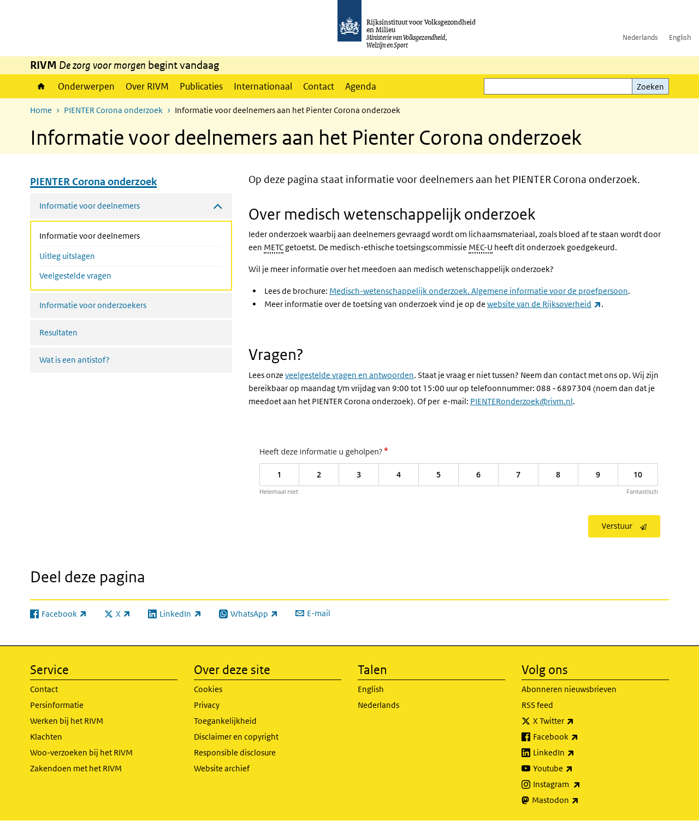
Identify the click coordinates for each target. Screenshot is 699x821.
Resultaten (58, 332)
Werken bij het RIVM (66, 721)
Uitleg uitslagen (67, 256)
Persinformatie (57, 705)
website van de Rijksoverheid (544, 304)
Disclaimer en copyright (236, 736)
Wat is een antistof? (74, 360)
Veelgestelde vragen (75, 275)
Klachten (46, 736)
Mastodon (579, 800)
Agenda (360, 86)
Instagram (581, 784)
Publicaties (201, 86)
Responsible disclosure (235, 752)
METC (273, 247)
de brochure (303, 291)
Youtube (577, 768)
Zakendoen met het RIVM (76, 768)
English (680, 37)
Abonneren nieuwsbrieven (569, 689)
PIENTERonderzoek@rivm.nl (521, 401)
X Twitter (577, 721)
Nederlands (640, 37)
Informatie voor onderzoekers (92, 305)
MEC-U (481, 247)
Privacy (207, 705)
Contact (318, 86)
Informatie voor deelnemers (118, 235)
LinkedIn (578, 752)
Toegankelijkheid (225, 721)
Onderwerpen (86, 86)
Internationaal (263, 86)
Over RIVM (147, 86)
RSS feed (537, 705)
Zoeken (650, 86)
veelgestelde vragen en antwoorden (349, 375)
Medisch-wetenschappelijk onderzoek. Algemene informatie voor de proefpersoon (478, 291)
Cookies (208, 689)
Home (41, 86)
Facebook (579, 736)
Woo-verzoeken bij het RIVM (81, 752)
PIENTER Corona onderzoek (113, 110)
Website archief (222, 768)
